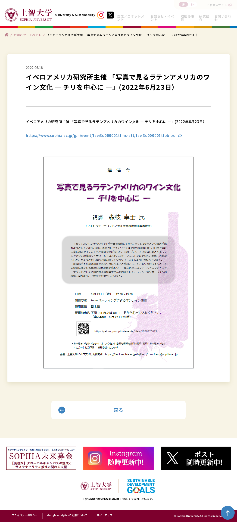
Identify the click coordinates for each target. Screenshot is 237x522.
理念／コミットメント (130, 18)
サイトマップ (104, 515)
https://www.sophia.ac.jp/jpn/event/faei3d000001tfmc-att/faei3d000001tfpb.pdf (101, 135)
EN (192, 4)
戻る (118, 410)
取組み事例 (187, 18)
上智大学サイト (217, 5)
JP (183, 4)
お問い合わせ (223, 18)
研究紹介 (204, 18)
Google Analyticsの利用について (67, 515)
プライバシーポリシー (25, 515)
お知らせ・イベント (162, 18)
